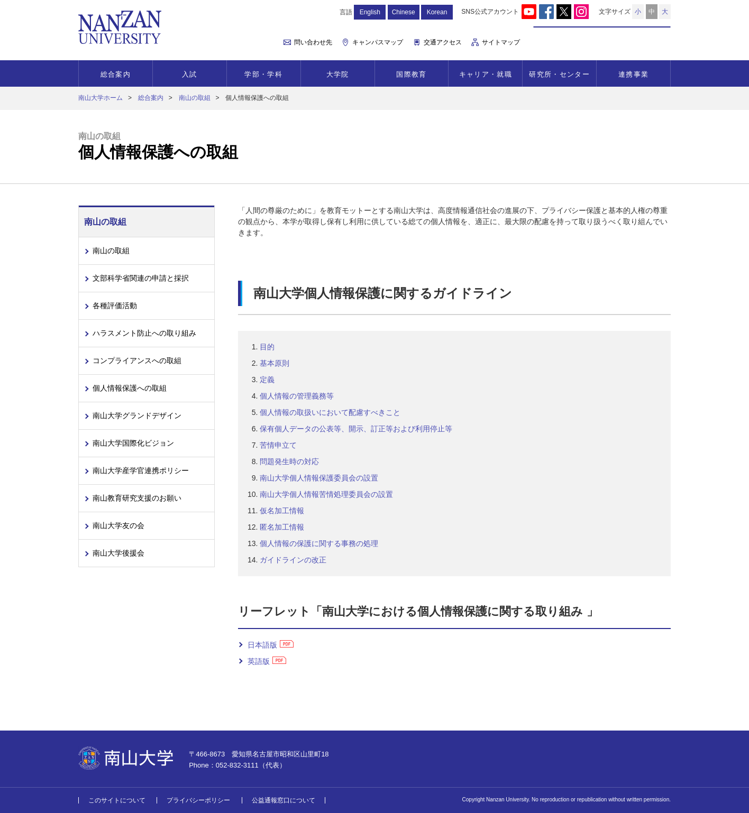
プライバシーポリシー (198, 800)
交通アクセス (443, 42)
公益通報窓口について (283, 800)
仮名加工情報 (282, 510)
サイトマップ (501, 42)
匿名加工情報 (282, 527)
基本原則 (274, 363)
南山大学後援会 (118, 553)
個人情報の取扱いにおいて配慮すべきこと (330, 412)
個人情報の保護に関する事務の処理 (319, 543)
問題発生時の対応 (289, 461)
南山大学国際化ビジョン (133, 443)
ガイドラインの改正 (293, 560)
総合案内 (116, 74)
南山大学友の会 (118, 525)
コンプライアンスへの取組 (137, 360)
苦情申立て (278, 445)
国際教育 (411, 74)
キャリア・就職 (485, 74)
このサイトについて (116, 800)
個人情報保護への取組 (130, 388)
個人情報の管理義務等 (297, 396)
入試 (189, 74)
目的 (267, 347)
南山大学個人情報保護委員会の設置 (319, 478)
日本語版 (262, 645)
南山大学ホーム (100, 97)
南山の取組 (195, 97)
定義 (267, 379)
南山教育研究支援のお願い (137, 498)
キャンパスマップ (377, 42)
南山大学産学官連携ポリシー (141, 470)
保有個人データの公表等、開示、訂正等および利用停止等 (356, 428)
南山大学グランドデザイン (137, 415)
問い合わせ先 (313, 42)
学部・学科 (263, 74)
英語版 (259, 661)
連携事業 (633, 74)
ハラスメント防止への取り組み (144, 333)
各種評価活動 (115, 305)
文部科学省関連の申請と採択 (141, 278)
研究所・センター (559, 74)
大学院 (337, 74)
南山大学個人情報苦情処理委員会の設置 (326, 494)
